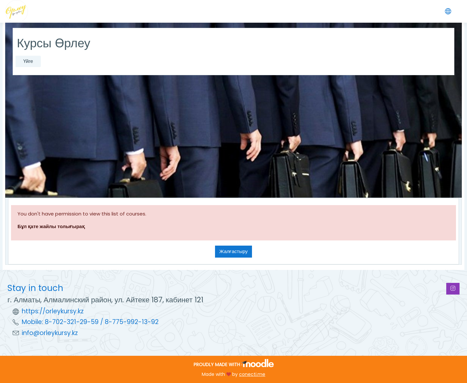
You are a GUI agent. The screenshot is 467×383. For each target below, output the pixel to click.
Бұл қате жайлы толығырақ (51, 226)
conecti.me (252, 374)
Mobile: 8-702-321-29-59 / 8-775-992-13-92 (90, 322)
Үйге (28, 61)
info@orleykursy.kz (50, 333)
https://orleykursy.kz (53, 311)
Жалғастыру (233, 251)
